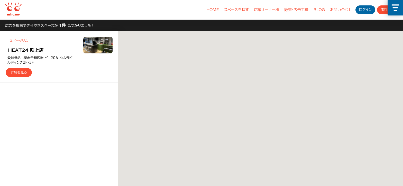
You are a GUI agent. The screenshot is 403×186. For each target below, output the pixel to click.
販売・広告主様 (296, 10)
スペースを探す (236, 10)
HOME (212, 10)
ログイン (365, 9)
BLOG (319, 10)
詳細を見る (19, 72)
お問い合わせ (341, 10)
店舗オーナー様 (266, 10)
